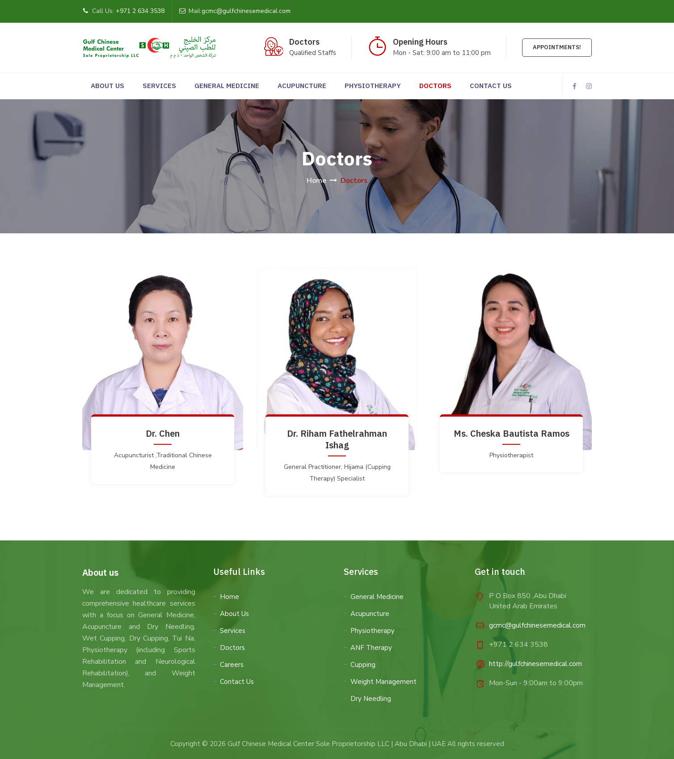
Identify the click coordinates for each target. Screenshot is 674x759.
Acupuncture (302, 85)
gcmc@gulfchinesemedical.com (246, 11)
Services (159, 85)
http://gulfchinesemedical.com (535, 664)
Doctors (435, 85)
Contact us (491, 85)
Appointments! (557, 47)
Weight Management (383, 681)
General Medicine (226, 85)
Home (316, 181)
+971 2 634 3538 (140, 11)
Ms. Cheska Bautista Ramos (511, 433)
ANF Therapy (371, 647)
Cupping (362, 664)
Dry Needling (370, 698)
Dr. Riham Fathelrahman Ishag (337, 439)
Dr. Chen (163, 433)
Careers (232, 664)
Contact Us (237, 681)
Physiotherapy (373, 85)
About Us (107, 85)
